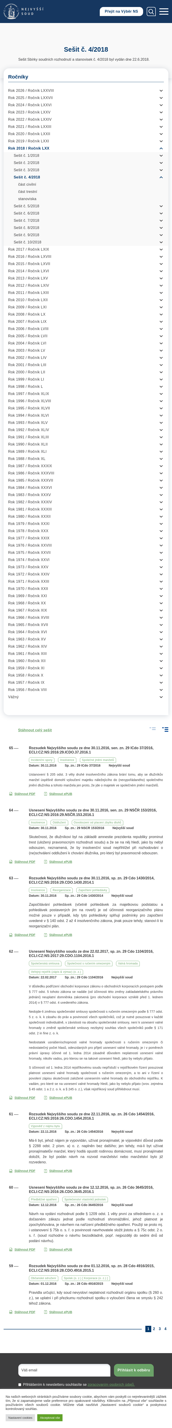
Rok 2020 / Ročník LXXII (29, 134)
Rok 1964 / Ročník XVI (27, 632)
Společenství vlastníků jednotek (85, 1199)
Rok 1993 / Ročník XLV (28, 423)
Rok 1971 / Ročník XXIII (28, 581)
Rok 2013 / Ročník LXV (28, 278)
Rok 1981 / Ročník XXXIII (30, 509)
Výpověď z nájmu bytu (45, 1126)
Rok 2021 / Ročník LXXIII (29, 127)
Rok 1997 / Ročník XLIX (28, 394)
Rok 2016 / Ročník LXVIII (29, 257)
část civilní (27, 184)
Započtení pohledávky (92, 890)
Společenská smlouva (45, 963)
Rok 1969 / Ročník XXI (27, 596)
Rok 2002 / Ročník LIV (27, 358)
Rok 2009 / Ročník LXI (27, 307)
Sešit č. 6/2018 (26, 213)
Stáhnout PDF (22, 794)
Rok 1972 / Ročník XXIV (29, 574)
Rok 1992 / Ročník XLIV (28, 430)
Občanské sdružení (43, 1278)
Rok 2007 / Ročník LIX (27, 321)
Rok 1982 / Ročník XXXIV (30, 502)
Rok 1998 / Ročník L (25, 386)
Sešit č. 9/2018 (26, 235)
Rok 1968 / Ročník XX (27, 603)
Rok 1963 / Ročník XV (27, 639)
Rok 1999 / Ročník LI (26, 379)
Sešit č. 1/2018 (26, 155)
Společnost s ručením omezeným (88, 963)
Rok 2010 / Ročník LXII (28, 300)
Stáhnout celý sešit (30, 730)
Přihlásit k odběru (134, 1370)
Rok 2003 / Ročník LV (26, 350)
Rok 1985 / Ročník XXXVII (30, 480)
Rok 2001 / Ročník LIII (27, 365)
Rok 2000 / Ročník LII (26, 372)
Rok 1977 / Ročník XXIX (29, 538)
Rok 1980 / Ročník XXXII (29, 516)
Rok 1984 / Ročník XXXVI (30, 488)
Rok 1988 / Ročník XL (27, 459)
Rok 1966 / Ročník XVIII (28, 617)
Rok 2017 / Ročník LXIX (28, 249)
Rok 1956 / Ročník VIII (27, 690)
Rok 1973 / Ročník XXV (28, 567)
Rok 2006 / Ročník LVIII (28, 329)
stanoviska (27, 199)
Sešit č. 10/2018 (28, 242)
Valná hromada (128, 963)
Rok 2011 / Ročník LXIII (28, 293)
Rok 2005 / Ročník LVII (27, 336)
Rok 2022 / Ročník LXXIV (30, 119)
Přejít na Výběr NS (121, 11)
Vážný (13, 697)
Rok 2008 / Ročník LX (27, 314)
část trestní (27, 192)
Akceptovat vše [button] (50, 1417)
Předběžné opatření (44, 1199)
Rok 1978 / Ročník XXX (28, 531)
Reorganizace (62, 890)
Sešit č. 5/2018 (26, 206)
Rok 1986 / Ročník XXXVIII (31, 473)
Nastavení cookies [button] (20, 1417)
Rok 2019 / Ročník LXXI (28, 141)
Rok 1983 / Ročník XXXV (29, 495)
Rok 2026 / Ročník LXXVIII (31, 90)
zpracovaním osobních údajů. (111, 1384)
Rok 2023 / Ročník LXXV (29, 112)
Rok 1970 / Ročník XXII (28, 589)
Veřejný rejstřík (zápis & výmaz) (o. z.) (56, 971)
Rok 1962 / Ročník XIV (27, 646)
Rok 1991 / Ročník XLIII (28, 437)
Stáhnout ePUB (58, 794)
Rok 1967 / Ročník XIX (27, 610)
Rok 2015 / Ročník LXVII (29, 264)
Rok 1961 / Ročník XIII (27, 654)
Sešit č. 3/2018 (26, 170)
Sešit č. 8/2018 (26, 228)
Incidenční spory (41, 760)
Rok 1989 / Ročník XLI (27, 451)
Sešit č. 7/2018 (26, 220)
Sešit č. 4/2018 (27, 177)
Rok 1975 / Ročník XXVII (29, 553)
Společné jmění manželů (98, 760)
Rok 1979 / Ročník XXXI (29, 524)
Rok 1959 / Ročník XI (26, 668)
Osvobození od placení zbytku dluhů (97, 822)
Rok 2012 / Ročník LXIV (28, 285)
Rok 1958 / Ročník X (25, 675)
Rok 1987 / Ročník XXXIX (30, 466)
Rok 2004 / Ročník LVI (27, 343)
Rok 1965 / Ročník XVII (28, 625)
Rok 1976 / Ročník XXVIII (30, 545)
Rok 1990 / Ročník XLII (28, 444)
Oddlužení (59, 822)
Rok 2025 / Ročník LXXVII (30, 98)
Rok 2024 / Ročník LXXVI (30, 105)
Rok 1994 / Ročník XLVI (28, 415)
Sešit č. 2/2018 (26, 163)
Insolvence (67, 760)
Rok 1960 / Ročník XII (27, 661)
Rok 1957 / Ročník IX (26, 682)
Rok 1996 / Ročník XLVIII (29, 401)
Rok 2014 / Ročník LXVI (28, 271)
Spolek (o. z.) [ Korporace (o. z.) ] (86, 1278)
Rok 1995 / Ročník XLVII (29, 408)
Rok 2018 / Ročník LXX (28, 148)
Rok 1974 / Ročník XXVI (29, 560)
